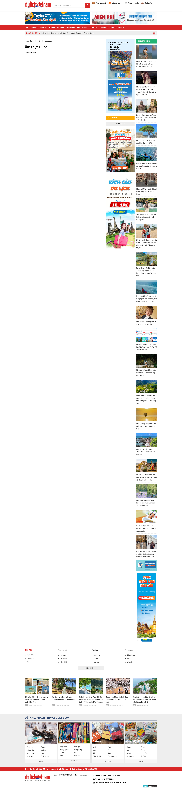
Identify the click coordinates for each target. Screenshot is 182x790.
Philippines (45, 756)
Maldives (30, 756)
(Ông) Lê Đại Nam (114, 775)
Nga (109, 753)
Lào (42, 753)
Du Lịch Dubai (47, 41)
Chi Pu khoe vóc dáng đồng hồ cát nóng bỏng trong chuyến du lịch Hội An (146, 63)
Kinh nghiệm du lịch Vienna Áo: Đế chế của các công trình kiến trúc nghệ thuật (146, 553)
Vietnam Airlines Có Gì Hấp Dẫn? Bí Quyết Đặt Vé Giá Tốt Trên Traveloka (146, 347)
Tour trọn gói (99, 3)
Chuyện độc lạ (89, 33)
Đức (128, 659)
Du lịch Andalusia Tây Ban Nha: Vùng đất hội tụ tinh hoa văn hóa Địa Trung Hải (146, 477)
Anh (94, 747)
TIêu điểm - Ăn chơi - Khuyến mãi (111, 27)
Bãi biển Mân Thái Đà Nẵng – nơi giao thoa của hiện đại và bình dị (146, 166)
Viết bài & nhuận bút (34, 769)
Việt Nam (43, 27)
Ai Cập (143, 756)
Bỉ (94, 753)
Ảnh (78, 27)
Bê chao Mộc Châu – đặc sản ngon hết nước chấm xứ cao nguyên (146, 528)
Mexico (129, 753)
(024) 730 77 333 (91, 769)
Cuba (143, 750)
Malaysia (64, 655)
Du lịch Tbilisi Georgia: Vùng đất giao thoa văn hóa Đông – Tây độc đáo (146, 117)
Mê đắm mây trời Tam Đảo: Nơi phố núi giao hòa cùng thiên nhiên (146, 372)
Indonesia (97, 655)
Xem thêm (41, 761)
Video (84, 27)
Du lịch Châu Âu (63, 33)
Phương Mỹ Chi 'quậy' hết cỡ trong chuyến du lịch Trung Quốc (146, 191)
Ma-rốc (96, 662)
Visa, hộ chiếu (132, 3)
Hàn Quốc (30, 659)
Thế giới (52, 27)
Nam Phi (64, 662)
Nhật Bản (30, 655)
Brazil (143, 747)
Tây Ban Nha (112, 756)
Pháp (110, 747)
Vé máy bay (115, 3)
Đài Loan (64, 659)
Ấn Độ (62, 756)
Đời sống (60, 27)
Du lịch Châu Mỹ (76, 33)
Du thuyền (146, 3)
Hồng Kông (131, 655)
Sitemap (65, 769)
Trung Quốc (62, 650)
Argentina (130, 756)
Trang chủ (28, 41)
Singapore (129, 650)
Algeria (130, 662)
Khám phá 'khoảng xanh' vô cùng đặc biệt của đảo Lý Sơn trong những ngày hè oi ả (146, 298)
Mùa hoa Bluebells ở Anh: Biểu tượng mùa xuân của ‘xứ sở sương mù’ (145, 502)
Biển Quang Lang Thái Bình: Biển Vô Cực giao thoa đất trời (146, 426)
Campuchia (31, 753)
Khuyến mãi (93, 27)
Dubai (96, 659)
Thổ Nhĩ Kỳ (97, 756)
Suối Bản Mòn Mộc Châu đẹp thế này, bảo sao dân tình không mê (146, 217)
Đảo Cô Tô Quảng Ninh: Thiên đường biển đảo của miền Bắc (145, 451)
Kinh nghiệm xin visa (48, 33)
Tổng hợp (34, 27)
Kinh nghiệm (70, 27)
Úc (75, 753)
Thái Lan (95, 650)
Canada (129, 747)
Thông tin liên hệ (52, 769)
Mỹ (28, 662)
